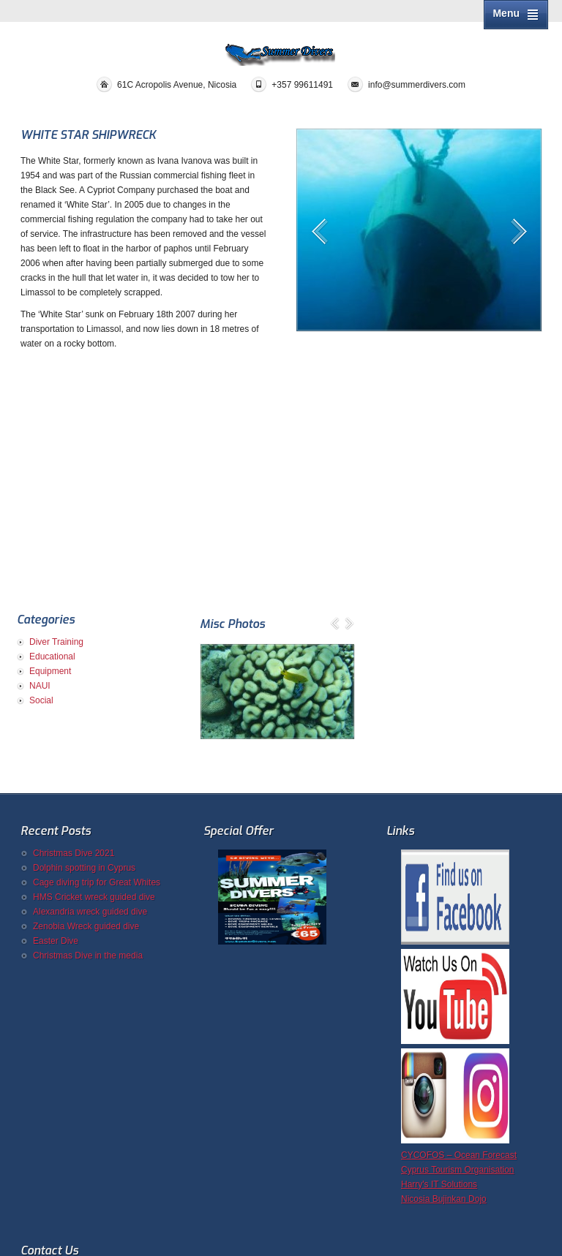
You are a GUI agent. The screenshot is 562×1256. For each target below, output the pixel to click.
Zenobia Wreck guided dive (86, 926)
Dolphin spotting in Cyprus (84, 868)
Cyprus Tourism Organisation (457, 1170)
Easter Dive (55, 941)
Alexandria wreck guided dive (90, 912)
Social (41, 700)
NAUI (39, 686)
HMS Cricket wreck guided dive (94, 897)
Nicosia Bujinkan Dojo (444, 1199)
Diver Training (56, 642)
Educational (52, 656)
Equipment (50, 671)
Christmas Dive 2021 (73, 853)
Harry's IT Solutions (439, 1184)
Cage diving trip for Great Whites (96, 882)
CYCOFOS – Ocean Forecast (459, 1155)
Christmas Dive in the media (88, 955)
